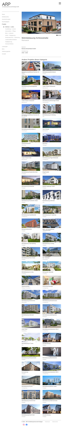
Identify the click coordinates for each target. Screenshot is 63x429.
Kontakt (4, 54)
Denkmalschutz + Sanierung (12, 37)
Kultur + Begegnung (10, 35)
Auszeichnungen (6, 19)
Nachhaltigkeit (5, 21)
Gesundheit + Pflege (10, 31)
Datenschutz (55, 421)
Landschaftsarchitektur (11, 39)
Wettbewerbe (5, 16)
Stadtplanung (8, 41)
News (3, 14)
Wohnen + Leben (9, 27)
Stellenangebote (6, 51)
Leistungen (5, 46)
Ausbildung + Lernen (10, 29)
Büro (3, 49)
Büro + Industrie (9, 33)
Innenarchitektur (9, 43)
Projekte (4, 24)
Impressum (47, 421)
